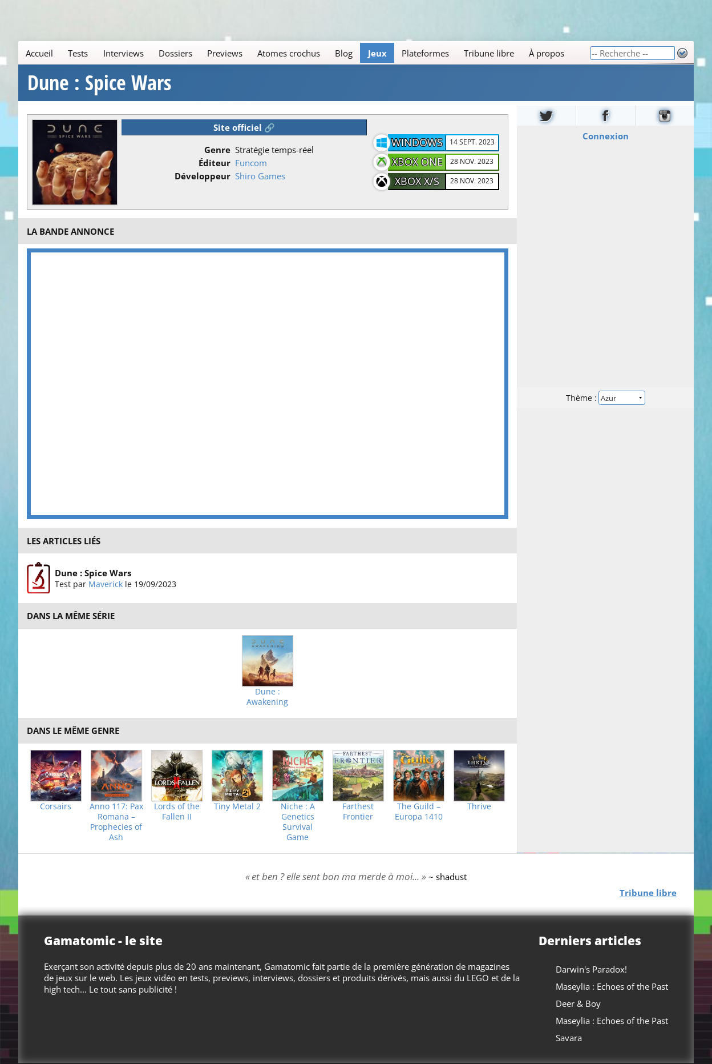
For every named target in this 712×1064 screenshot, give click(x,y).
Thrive (479, 806)
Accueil (39, 53)
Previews (224, 53)
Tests (78, 53)
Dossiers (175, 53)
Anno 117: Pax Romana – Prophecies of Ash (116, 821)
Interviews (123, 53)
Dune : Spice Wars (99, 83)
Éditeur (214, 162)
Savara (569, 1037)
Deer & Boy (578, 1003)
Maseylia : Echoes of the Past (612, 986)
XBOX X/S (417, 181)
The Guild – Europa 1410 (419, 811)
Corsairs (55, 806)
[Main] (304, 53)
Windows (417, 142)
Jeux (377, 53)
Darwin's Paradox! (591, 969)
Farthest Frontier (358, 811)
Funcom (251, 162)
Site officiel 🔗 (244, 127)
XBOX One (417, 161)
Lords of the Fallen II (177, 811)
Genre (217, 149)
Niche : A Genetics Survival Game (298, 821)
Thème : (605, 397)
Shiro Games (260, 176)
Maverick (105, 584)
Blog (344, 53)
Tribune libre (489, 53)
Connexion (605, 136)
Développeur (202, 176)
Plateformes (425, 53)
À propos (546, 53)
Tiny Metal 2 (237, 806)
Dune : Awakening (267, 696)
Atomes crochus (288, 53)
